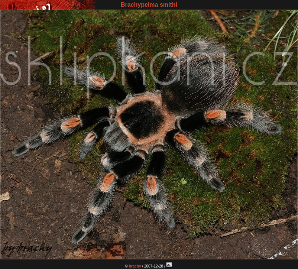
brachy (135, 266)
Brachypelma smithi (149, 4)
